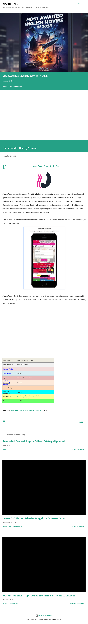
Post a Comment (15, 86)
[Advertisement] (44, 118)
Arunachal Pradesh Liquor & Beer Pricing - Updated (33, 441)
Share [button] (4, 86)
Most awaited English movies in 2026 (25, 76)
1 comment (13, 604)
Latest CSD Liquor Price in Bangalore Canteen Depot (34, 518)
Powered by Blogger (44, 615)
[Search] (79, 3)
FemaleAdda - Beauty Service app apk (26, 410)
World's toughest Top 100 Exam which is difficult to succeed (39, 595)
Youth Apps (10, 3)
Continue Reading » (78, 449)
